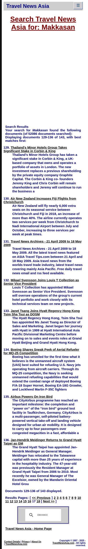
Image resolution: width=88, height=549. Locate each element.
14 (20, 501)
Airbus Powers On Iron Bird (32, 396)
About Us (36, 541)
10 (79, 498)
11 (7, 501)
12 (11, 501)
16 (29, 501)
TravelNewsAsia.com (16, 544)
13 (16, 501)
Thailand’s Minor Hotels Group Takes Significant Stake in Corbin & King (35, 149)
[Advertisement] (41, 80)
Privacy (26, 541)
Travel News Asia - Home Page (28, 528)
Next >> (49, 501)
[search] (42, 515)
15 (25, 501)
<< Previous (41, 498)
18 (38, 501)
